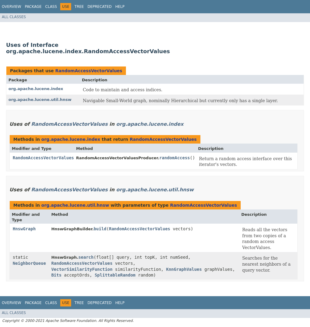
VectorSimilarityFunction (81, 269)
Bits (56, 275)
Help (120, 7)
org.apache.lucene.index (35, 88)
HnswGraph (24, 228)
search (86, 257)
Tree (79, 7)
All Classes (14, 17)
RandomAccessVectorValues (88, 70)
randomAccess (174, 157)
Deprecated (99, 7)
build (100, 228)
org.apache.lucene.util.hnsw (39, 99)
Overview (11, 7)
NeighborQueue (29, 263)
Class (51, 7)
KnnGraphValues (184, 269)
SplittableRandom (115, 275)
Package (33, 7)
